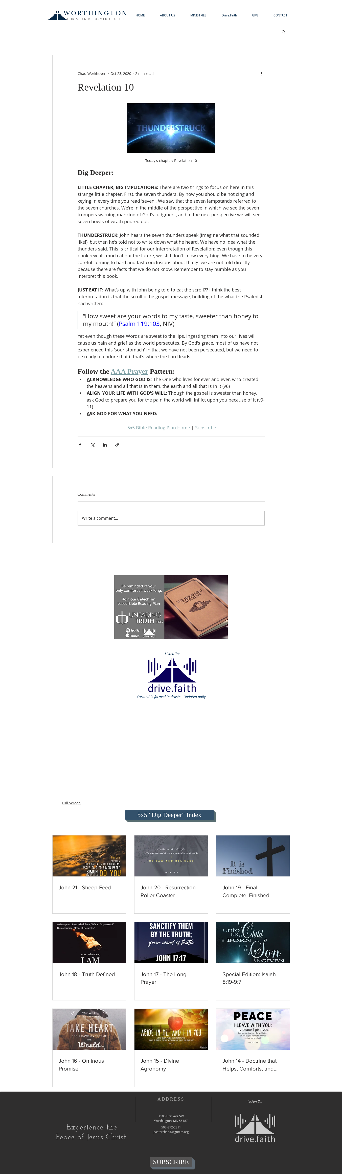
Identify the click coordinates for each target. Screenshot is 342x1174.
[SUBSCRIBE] (171, 1162)
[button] (167, 15)
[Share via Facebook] (80, 444)
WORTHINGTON (95, 13)
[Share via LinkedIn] (104, 444)
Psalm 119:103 (139, 324)
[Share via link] (117, 444)
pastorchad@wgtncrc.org (171, 1132)
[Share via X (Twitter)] (92, 444)
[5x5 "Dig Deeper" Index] (169, 815)
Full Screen (71, 803)
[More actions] (262, 73)
